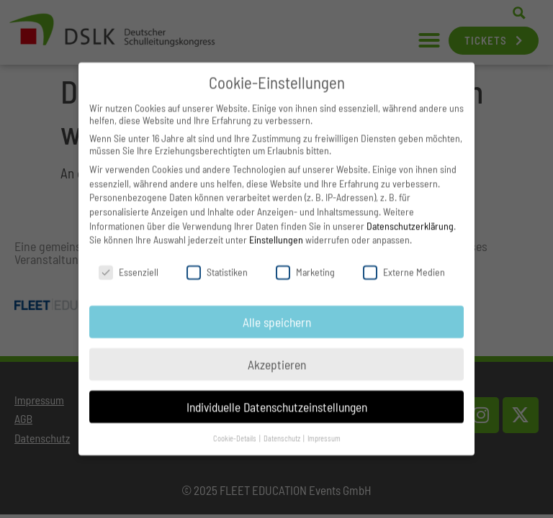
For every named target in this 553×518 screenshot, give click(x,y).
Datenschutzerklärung (410, 214)
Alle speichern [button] (277, 310)
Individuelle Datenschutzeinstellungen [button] (276, 395)
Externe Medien (404, 260)
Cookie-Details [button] (235, 426)
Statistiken (217, 260)
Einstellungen (276, 228)
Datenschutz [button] (283, 426)
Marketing (305, 260)
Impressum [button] (324, 426)
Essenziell (128, 260)
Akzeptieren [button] (277, 352)
